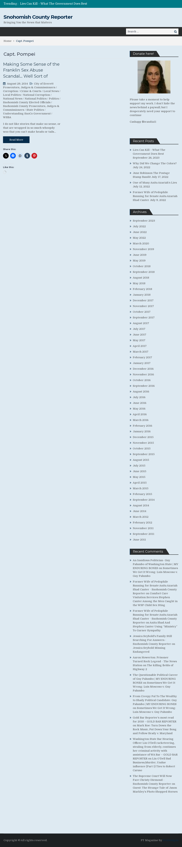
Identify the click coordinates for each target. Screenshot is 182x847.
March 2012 (140, 516)
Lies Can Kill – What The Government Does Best (53, 3)
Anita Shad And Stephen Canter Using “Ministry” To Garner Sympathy (155, 626)
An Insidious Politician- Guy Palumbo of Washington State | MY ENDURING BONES (155, 564)
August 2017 (141, 323)
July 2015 (139, 465)
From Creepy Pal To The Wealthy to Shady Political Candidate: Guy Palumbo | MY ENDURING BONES (155, 700)
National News (12, 98)
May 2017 (139, 340)
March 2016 (140, 420)
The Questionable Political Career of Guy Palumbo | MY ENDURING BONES (155, 678)
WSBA (7, 117)
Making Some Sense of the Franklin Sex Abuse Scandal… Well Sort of (31, 70)
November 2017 (143, 306)
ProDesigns (170, 840)
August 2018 (141, 277)
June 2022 (140, 232)
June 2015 (139, 471)
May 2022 (139, 237)
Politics (54, 98)
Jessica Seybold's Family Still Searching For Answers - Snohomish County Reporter (152, 640)
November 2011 (143, 528)
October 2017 (142, 311)
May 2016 (139, 408)
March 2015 (140, 488)
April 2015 (140, 482)
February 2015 (142, 494)
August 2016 (141, 391)
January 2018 (142, 294)
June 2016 (139, 403)
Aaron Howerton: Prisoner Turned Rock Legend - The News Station (155, 661)
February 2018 (142, 289)
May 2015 (139, 477)
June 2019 (139, 254)
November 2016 (143, 374)
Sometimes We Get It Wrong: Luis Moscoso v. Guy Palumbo (155, 572)
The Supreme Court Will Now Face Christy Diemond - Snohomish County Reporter (152, 779)
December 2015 (143, 437)
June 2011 (139, 539)
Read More (16, 139)
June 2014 (139, 511)
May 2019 (139, 260)
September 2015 (144, 454)
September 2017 (144, 317)
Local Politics (12, 94)
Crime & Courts (30, 91)
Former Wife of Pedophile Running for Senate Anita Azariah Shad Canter (155, 196)
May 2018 (139, 283)
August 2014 (141, 505)
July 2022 (139, 226)
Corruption (10, 91)
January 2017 (142, 363)
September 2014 (144, 499)
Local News (51, 91)
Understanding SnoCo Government (27, 113)
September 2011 (143, 534)
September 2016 (144, 385)
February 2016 (142, 425)
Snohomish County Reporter (38, 17)
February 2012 (142, 522)
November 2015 (143, 442)
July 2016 (139, 397)
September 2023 (144, 220)
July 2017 (139, 329)
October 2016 (142, 380)
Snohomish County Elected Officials (26, 102)
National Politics (36, 98)
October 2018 (142, 266)
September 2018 (144, 272)
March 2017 (140, 351)
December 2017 (143, 300)
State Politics (35, 109)
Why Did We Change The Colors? (155, 163)
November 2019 (143, 249)
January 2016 (142, 431)
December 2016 (143, 368)
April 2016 (140, 414)
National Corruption (36, 94)
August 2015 (141, 459)
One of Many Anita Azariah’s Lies (155, 182)
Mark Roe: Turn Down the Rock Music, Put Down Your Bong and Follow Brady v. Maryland (154, 729)
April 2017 (140, 346)
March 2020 (141, 243)
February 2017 (142, 357)
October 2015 (142, 448)
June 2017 (139, 334)
